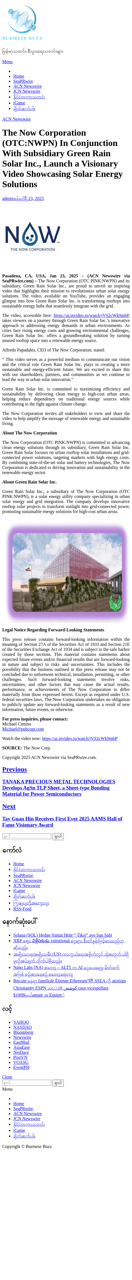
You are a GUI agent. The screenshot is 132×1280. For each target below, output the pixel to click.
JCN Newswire (26, 91)
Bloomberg (23, 1032)
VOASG (21, 1062)
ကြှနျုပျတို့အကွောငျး (31, 902)
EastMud (21, 1042)
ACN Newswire (27, 86)
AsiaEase (21, 1047)
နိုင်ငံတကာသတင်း (29, 96)
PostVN (20, 1057)
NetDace (21, 1052)
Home (18, 76)
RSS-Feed (22, 909)
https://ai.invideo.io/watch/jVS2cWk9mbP (91, 315)
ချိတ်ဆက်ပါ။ (24, 108)
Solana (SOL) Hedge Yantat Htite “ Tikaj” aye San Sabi (62, 935)
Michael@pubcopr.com (23, 729)
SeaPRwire (23, 81)
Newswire (22, 1037)
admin (7, 198)
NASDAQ (22, 1027)
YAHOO (21, 1022)
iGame (19, 103)
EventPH (21, 1067)
